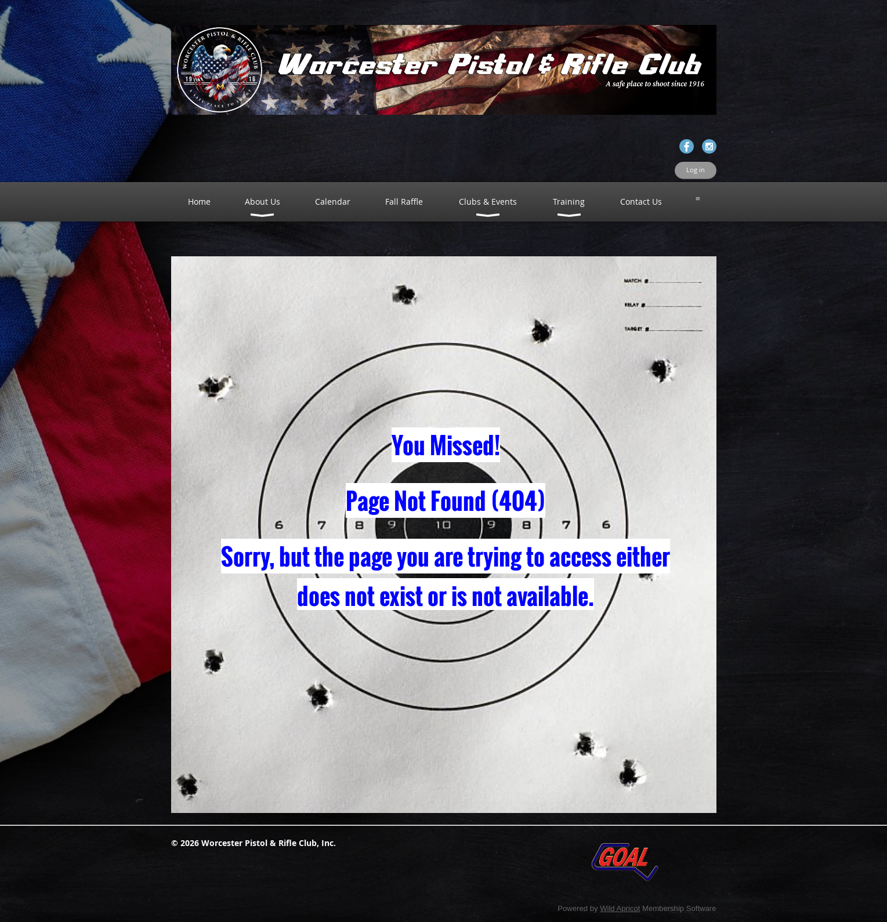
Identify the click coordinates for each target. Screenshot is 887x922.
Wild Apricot (620, 908)
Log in (695, 170)
